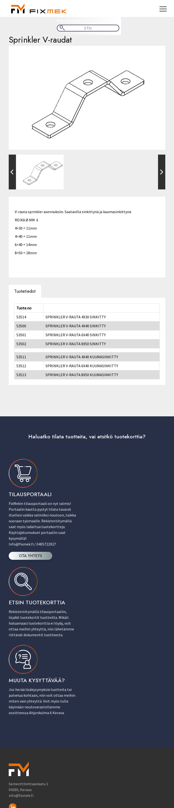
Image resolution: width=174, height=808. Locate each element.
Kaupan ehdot (23, 779)
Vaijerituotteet (103, 741)
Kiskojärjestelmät (106, 722)
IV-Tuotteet (100, 712)
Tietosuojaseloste (106, 783)
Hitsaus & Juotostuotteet (112, 707)
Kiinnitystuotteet (105, 717)
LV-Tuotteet (101, 727)
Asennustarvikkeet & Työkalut (115, 703)
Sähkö (96, 732)
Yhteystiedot (101, 779)
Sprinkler (98, 736)
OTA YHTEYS (30, 555)
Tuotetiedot (25, 290)
